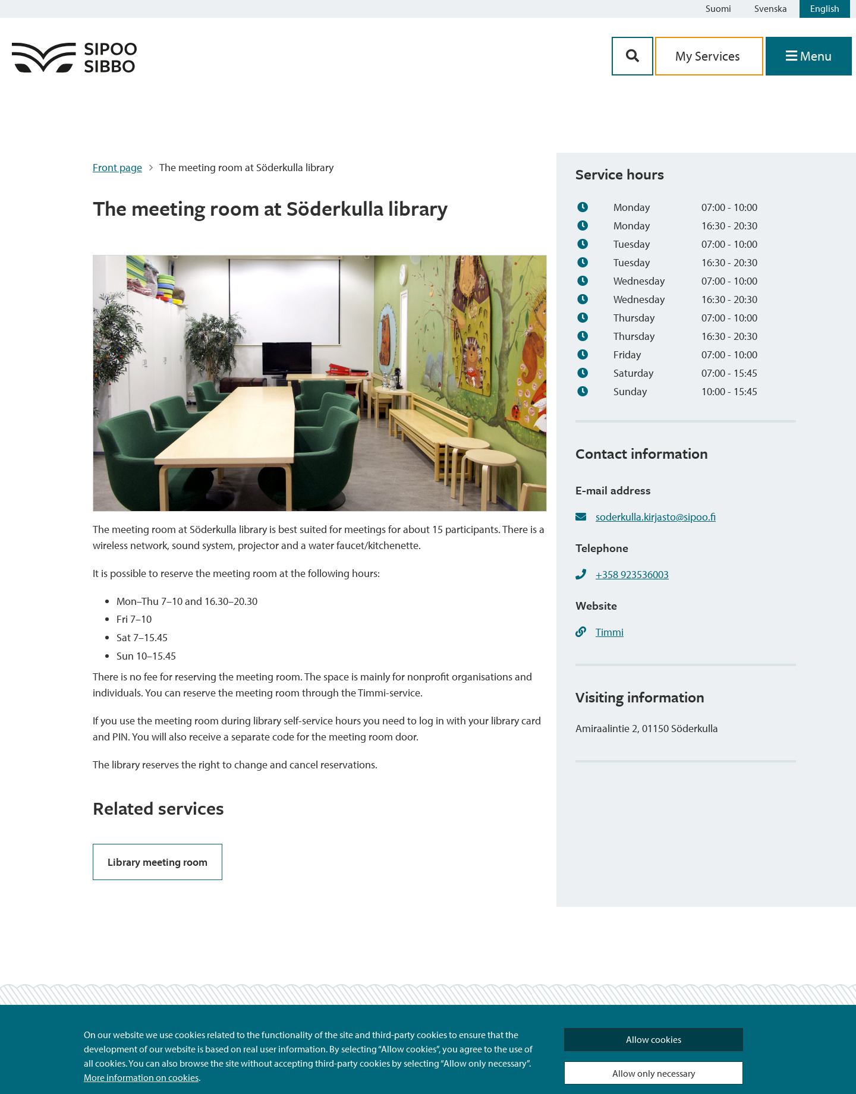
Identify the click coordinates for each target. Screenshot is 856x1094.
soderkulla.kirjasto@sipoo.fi (656, 517)
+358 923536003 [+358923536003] (632, 574)
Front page (117, 167)
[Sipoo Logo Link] (74, 68)
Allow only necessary (654, 1073)
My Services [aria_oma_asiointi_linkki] (709, 56)
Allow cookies (653, 1039)
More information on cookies (141, 1077)
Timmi (610, 632)
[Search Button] (632, 56)
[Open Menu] (809, 56)
